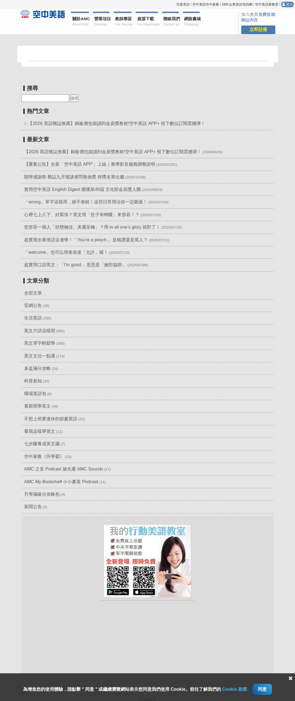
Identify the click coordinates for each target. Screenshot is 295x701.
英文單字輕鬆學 (39, 343)
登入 (287, 4)
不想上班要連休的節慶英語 (50, 418)
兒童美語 (183, 4)
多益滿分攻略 (37, 368)
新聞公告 (33, 506)
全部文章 (33, 293)
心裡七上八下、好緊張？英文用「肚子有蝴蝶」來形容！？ (81, 214)
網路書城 (192, 21)
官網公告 (33, 305)
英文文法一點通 (39, 356)
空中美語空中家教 (205, 4)
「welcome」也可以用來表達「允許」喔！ (66, 252)
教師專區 (123, 21)
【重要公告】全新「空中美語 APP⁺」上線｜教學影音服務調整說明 (89, 164)
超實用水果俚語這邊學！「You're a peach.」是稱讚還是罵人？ (86, 239)
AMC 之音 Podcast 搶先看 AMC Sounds (63, 469)
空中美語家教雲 (266, 4)
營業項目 (102, 21)
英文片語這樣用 (39, 330)
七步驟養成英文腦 (42, 443)
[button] (147, 560)
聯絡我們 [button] (171, 21)
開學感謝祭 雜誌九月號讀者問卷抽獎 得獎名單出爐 (74, 177)
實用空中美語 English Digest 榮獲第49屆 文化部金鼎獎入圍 (82, 189)
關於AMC (80, 21)
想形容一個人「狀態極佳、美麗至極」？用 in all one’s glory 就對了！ (92, 227)
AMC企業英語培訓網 (237, 4)
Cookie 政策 (234, 689)
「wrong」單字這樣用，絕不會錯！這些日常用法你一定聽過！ (85, 201)
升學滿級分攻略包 (42, 494)
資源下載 (147, 21)
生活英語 (33, 318)
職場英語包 (35, 393)
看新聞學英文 (37, 406)
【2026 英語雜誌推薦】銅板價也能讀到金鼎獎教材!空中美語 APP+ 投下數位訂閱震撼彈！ (116, 123)
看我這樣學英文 (39, 431)
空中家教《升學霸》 (44, 456)
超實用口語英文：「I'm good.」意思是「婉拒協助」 (75, 264)
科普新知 (33, 380)
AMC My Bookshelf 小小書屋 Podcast (61, 481)
